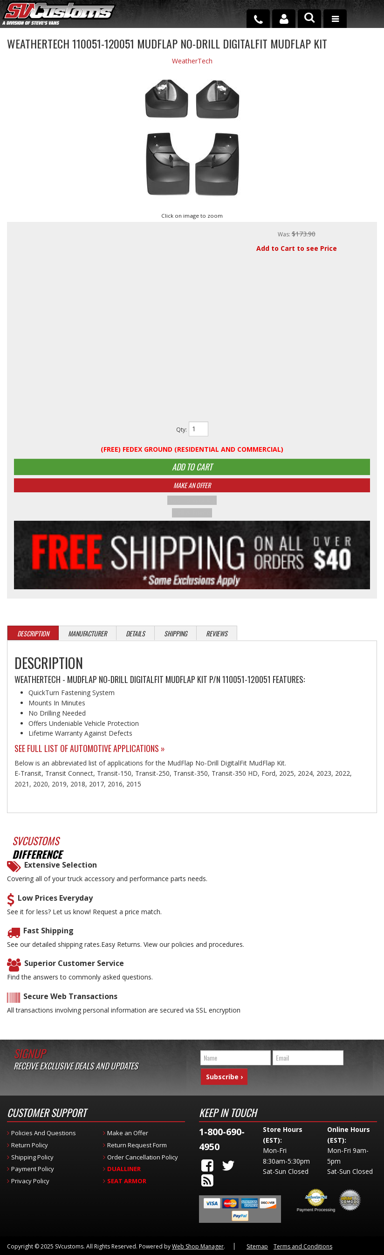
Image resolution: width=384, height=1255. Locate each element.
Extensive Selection (60, 869)
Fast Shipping (48, 935)
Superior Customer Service (74, 968)
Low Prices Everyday (55, 902)
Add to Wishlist (192, 506)
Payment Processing (316, 1209)
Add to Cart (192, 469)
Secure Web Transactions (70, 1001)
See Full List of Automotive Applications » (89, 753)
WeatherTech (192, 60)
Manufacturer (87, 638)
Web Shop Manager (198, 1245)
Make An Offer (192, 491)
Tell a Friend (192, 517)
